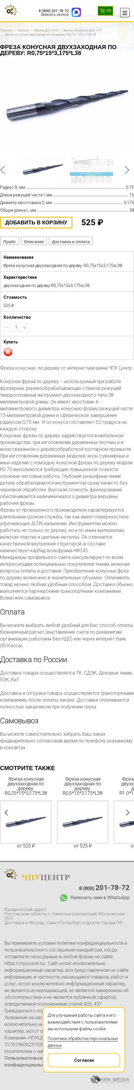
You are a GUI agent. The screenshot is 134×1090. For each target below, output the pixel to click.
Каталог (23, 30)
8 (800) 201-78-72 (54, 11)
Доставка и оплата (71, 241)
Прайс (9, 241)
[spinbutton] (16, 327)
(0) (105, 11)
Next (127, 170)
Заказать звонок (55, 14)
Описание (34, 241)
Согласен (71, 1058)
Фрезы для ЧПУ (46, 30)
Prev (2, 170)
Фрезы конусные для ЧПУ (82, 30)
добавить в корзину (36, 223)
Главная (6, 30)
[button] (24, 327)
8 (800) (104, 887)
